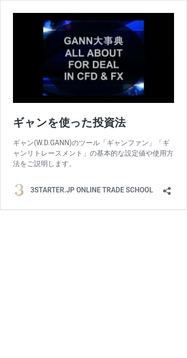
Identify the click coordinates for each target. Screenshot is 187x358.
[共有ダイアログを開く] (167, 187)
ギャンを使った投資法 (69, 122)
